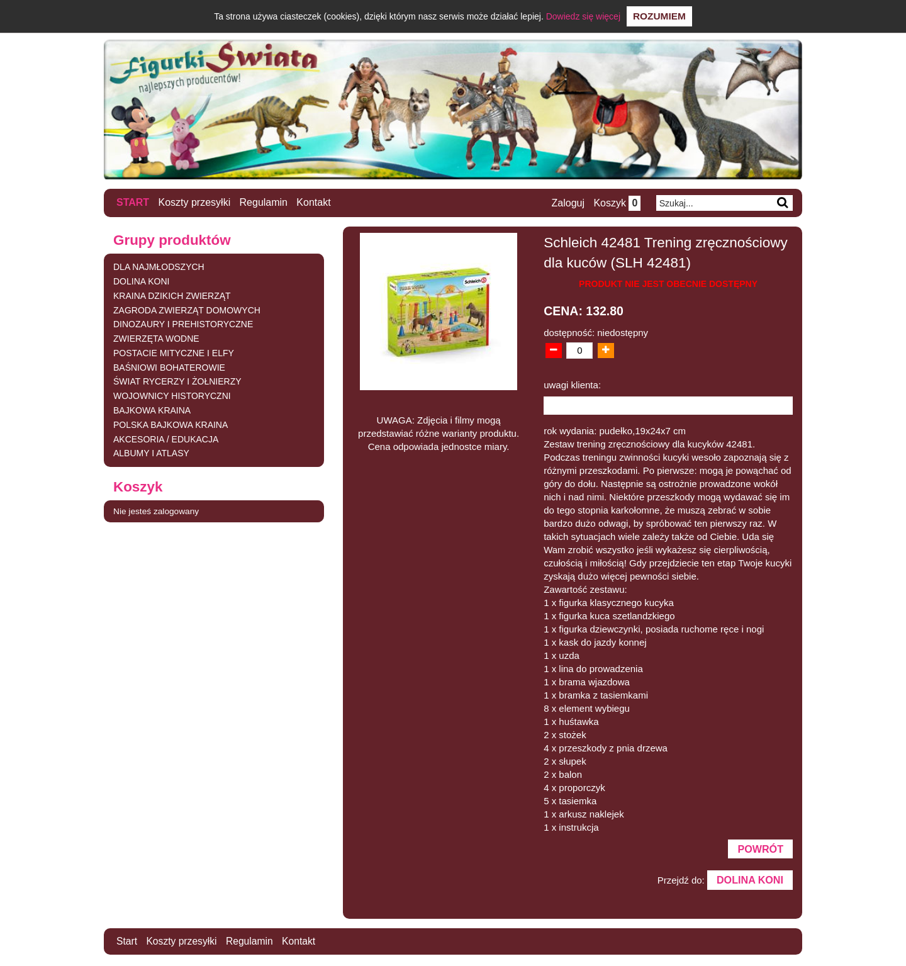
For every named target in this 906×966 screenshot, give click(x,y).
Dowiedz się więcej (583, 16)
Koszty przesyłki (195, 202)
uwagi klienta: (572, 384)
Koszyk (616, 203)
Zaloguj (567, 203)
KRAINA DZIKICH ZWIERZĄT (172, 295)
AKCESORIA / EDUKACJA (165, 439)
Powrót (760, 849)
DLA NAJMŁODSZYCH (158, 267)
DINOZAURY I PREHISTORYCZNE (183, 324)
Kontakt (314, 202)
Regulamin (264, 202)
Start (132, 202)
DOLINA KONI (141, 281)
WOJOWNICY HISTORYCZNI (172, 396)
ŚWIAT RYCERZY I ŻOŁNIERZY (177, 381)
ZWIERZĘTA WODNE (156, 339)
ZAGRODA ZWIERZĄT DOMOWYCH (186, 310)
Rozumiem (659, 16)
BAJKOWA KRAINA (152, 410)
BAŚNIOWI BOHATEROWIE (169, 367)
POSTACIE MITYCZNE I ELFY (173, 352)
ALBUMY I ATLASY (151, 453)
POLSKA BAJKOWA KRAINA (170, 424)
